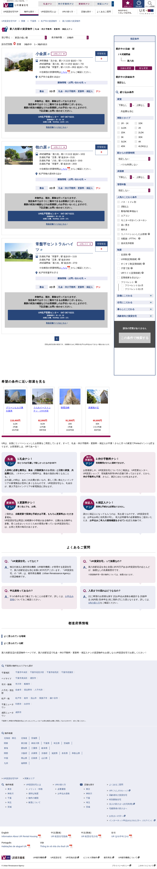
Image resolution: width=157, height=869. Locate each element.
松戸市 (18, 698)
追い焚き (125, 225)
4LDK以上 (143, 146)
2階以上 (125, 206)
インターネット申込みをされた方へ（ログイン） (132, 820)
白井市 (27, 704)
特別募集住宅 (115, 799)
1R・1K (125, 123)
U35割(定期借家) (129, 259)
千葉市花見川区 (37, 672)
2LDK (141, 132)
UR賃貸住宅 (55, 857)
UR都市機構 (39, 857)
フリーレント (127, 282)
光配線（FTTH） (129, 238)
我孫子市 (43, 698)
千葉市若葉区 (67, 672)
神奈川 (11, 793)
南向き (124, 229)
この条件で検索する (135, 338)
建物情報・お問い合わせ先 (70, 82)
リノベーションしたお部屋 (134, 234)
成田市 (18, 712)
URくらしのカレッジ (119, 790)
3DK (140, 137)
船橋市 (27, 684)
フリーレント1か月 (134, 285)
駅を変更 (143, 68)
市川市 (18, 684)
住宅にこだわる (124, 302)
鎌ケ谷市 (54, 698)
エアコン (125, 215)
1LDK (123, 128)
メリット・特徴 (35, 789)
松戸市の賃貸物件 (49, 21)
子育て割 (125, 268)
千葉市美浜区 (21, 678)
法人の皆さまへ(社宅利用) (122, 804)
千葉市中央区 (21, 672)
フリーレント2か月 (134, 289)
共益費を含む (127, 111)
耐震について (34, 802)
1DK (140, 123)
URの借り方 (94, 602)
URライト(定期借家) (131, 273)
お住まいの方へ (117, 816)
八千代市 (39, 690)
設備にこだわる (124, 295)
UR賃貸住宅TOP (9, 21)
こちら (64, 72)
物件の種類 (33, 798)
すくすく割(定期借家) (131, 264)
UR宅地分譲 (72, 857)
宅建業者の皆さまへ (118, 808)
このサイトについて (146, 866)
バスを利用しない (129, 164)
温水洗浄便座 (127, 243)
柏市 (26, 698)
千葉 (10, 798)
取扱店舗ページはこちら (56, 127)
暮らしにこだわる (126, 309)
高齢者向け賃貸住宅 (127, 316)
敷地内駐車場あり (129, 211)
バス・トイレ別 (128, 202)
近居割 (124, 254)
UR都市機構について (128, 857)
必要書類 (62, 789)
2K (139, 128)
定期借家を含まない (130, 277)
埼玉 (10, 802)
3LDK (123, 141)
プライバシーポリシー (121, 866)
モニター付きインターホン (134, 220)
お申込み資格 (64, 793)
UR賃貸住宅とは (33, 784)
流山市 (34, 698)
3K (122, 137)
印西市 (18, 704)
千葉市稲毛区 (53, 672)
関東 (23, 21)
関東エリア (30, 778)
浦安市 (33, 678)
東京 (10, 789)
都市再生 (109, 857)
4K (139, 141)
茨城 (10, 807)
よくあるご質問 (116, 784)
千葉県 (33, 21)
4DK (123, 146)
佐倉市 (18, 690)
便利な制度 (33, 793)
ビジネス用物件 (91, 857)
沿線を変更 (125, 68)
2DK (123, 132)
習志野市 (28, 690)
